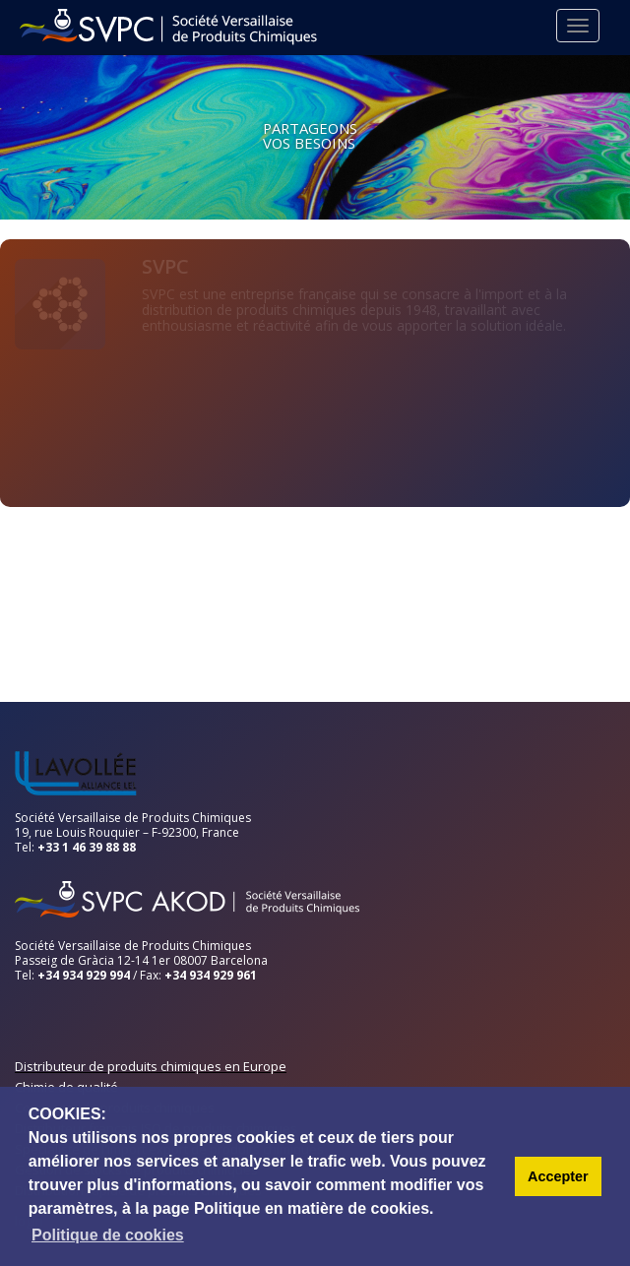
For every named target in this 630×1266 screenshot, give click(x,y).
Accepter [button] (558, 1176)
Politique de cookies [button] (108, 1235)
